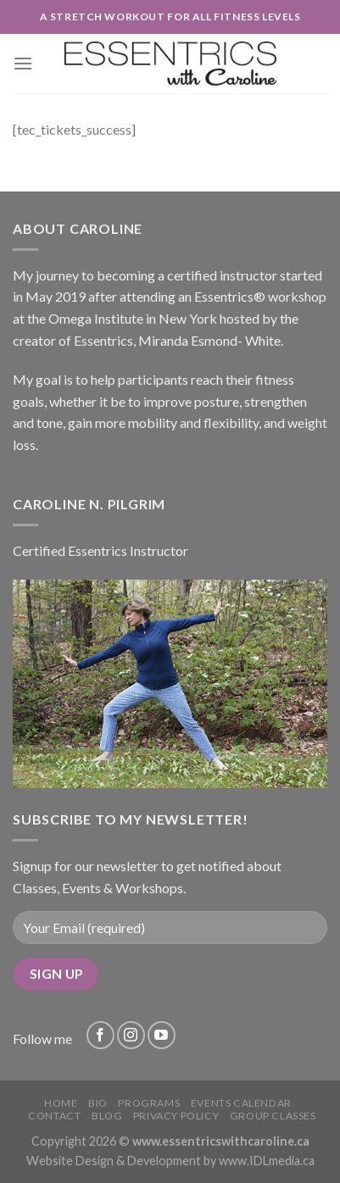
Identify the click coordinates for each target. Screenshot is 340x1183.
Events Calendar (241, 1103)
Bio (98, 1103)
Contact (54, 1115)
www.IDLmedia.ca (267, 1160)
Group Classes (273, 1115)
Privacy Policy (176, 1115)
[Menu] (23, 63)
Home (60, 1103)
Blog (107, 1115)
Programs (149, 1103)
